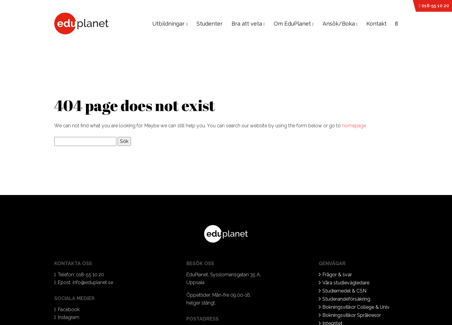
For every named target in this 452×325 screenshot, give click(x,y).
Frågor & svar (337, 274)
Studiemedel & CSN (344, 291)
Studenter (210, 23)
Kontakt (376, 23)
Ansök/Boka (339, 23)
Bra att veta (247, 23)
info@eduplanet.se (93, 282)
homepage (354, 125)
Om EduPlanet (292, 23)
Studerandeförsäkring (346, 299)
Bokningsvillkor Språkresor (351, 315)
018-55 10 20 (434, 5)
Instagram (68, 317)
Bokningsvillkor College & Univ (356, 307)
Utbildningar (170, 23)
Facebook (69, 309)
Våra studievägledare (345, 283)
